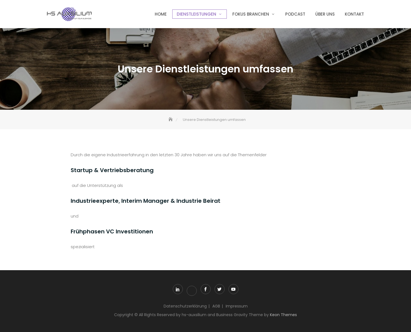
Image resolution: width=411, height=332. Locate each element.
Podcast (295, 14)
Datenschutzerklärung (185, 306)
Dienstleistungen (196, 14)
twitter (220, 289)
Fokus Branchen (250, 14)
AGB (216, 306)
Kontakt (354, 14)
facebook (206, 289)
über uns (325, 14)
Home (161, 14)
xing (192, 291)
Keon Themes (283, 315)
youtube (233, 289)
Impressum (237, 306)
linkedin (178, 289)
